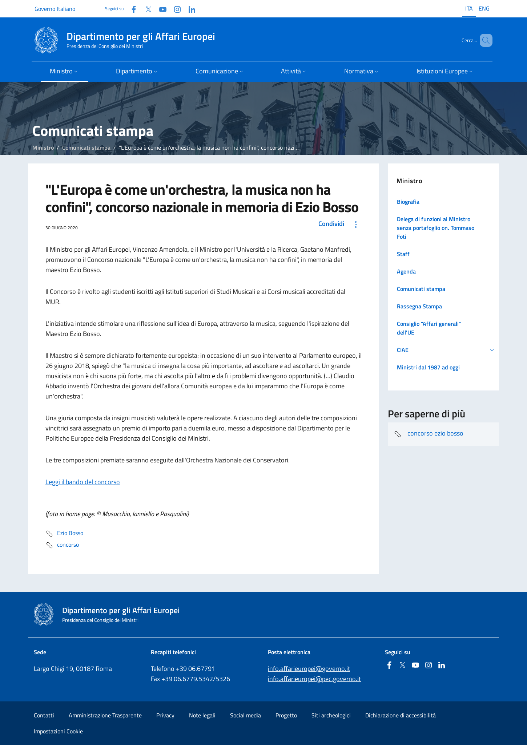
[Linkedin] (189, 8)
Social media (245, 715)
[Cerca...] (483, 40)
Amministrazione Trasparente (105, 715)
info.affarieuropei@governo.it (309, 668)
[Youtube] (160, 8)
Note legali (202, 715)
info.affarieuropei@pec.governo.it (314, 679)
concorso (62, 545)
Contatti (44, 715)
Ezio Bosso (64, 533)
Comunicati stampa (86, 147)
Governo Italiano (55, 8)
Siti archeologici (331, 715)
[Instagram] (174, 8)
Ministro (43, 147)
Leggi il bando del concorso (82, 482)
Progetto (286, 715)
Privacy (165, 715)
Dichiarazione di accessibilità (400, 715)
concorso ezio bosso (428, 434)
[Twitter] (145, 8)
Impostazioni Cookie (58, 731)
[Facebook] (131, 8)
